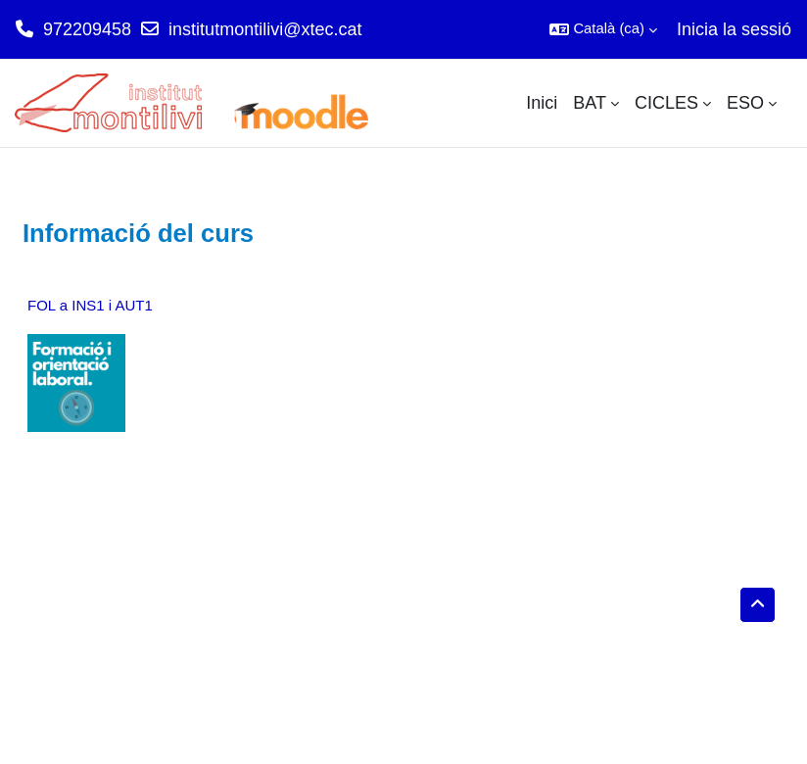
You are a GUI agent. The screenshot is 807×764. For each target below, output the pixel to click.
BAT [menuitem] (589, 103)
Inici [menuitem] (541, 103)
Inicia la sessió (734, 29)
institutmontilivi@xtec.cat (264, 29)
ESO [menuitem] (745, 103)
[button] (603, 29)
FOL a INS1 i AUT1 (90, 305)
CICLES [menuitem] (666, 103)
